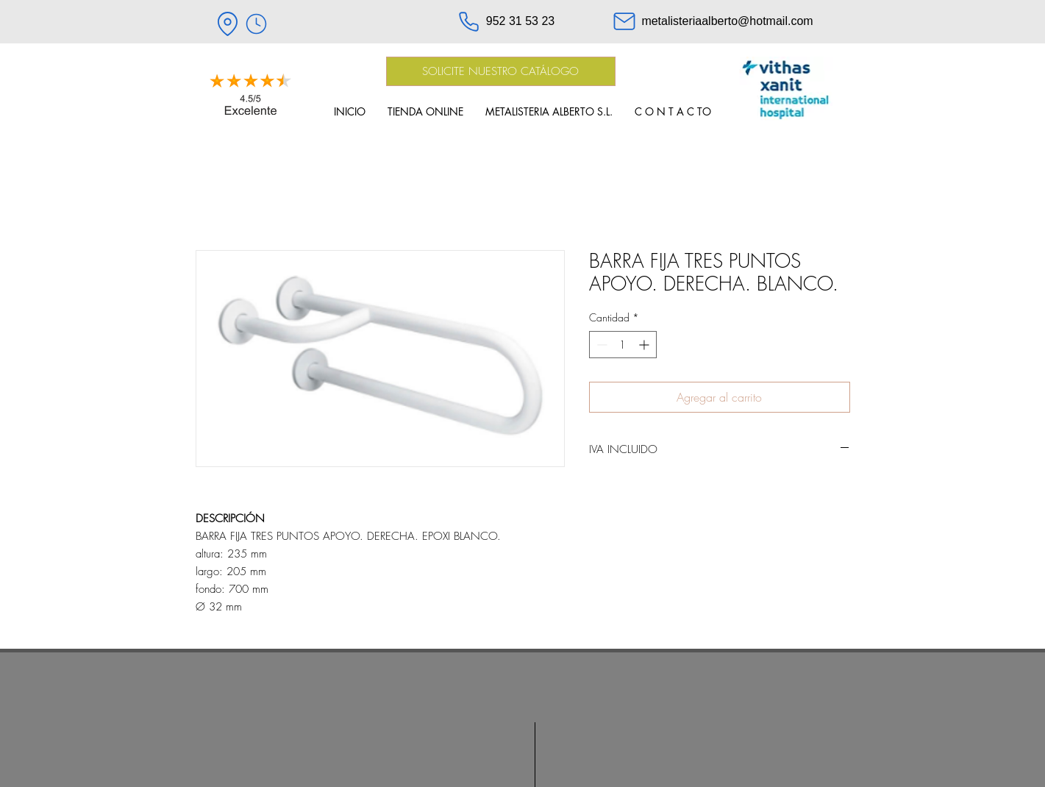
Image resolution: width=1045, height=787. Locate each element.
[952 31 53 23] (506, 21)
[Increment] (645, 344)
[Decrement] (600, 344)
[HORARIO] (256, 23)
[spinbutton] (623, 344)
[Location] (228, 23)
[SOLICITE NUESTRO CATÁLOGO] (501, 71)
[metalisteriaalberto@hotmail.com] (712, 21)
